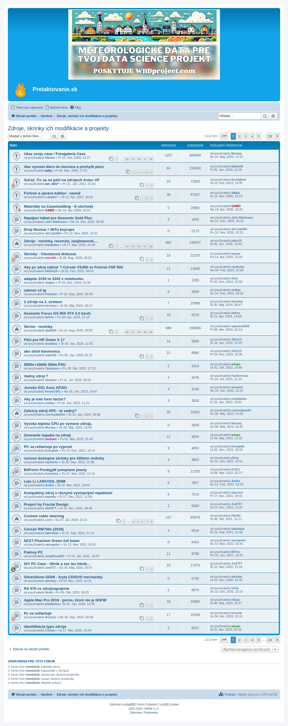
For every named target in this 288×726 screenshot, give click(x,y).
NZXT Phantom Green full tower (52, 541)
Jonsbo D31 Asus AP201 (45, 388)
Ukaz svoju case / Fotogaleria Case (55, 154)
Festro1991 (53, 391)
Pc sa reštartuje (37, 613)
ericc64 (50, 257)
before (49, 317)
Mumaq (236, 153)
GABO (49, 210)
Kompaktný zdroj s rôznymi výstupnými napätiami (68, 493)
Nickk (49, 592)
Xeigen (50, 282)
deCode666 (53, 233)
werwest (236, 387)
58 (151, 246)
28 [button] (270, 136)
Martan (50, 157)
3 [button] (246, 136)
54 (126, 246)
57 (144, 246)
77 (144, 159)
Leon (48, 519)
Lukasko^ (51, 197)
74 (126, 159)
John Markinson (56, 221)
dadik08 (50, 330)
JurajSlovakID (54, 556)
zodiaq (235, 290)
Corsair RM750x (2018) (44, 529)
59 (144, 332)
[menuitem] (27, 107)
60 (151, 332)
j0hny (234, 458)
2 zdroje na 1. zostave (43, 302)
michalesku (239, 398)
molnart (50, 439)
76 (139, 159)
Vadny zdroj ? (36, 376)
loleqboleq (52, 245)
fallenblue (51, 533)
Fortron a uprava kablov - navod (52, 193)
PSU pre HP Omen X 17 (44, 340)
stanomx (237, 492)
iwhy (48, 170)
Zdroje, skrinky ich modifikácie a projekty (58, 128)
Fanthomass (239, 375)
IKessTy (50, 617)
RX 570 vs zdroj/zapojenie (46, 588)
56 (139, 246)
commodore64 (55, 414)
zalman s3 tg (35, 290)
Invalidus (51, 343)
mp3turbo (237, 266)
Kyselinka (51, 473)
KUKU (235, 469)
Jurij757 (236, 504)
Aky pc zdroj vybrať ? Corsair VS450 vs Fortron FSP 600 (73, 267)
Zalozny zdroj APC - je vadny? (50, 411)
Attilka (235, 192)
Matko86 (237, 166)
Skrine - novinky (38, 326)
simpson (51, 380)
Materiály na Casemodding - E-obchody (58, 206)
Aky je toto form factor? (45, 399)
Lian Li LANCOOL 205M (45, 481)
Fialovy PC (33, 552)
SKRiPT (50, 508)
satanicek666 (240, 326)
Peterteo (51, 294)
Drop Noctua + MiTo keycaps (49, 229)
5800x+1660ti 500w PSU (45, 364)
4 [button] (252, 136)
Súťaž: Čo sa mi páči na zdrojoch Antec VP (62, 180)
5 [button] (259, 136)
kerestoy (51, 305)
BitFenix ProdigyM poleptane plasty (55, 470)
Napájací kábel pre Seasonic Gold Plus (58, 218)
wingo (235, 364)
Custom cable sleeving (44, 516)
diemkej (50, 580)
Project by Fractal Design (46, 504)
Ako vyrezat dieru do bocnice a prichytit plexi (64, 167)
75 (133, 159)
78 (151, 159)
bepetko (50, 496)
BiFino (235, 552)
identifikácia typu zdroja (45, 626)
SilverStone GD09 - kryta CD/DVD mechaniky (63, 577)
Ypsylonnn (52, 368)
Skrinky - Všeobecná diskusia (50, 254)
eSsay (235, 599)
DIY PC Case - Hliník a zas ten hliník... (57, 564)
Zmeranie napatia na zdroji (47, 435)
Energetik (51, 450)
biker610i (51, 271)
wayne (235, 253)
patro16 (236, 240)
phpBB (129, 704)
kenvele (236, 613)
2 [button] (239, 136)
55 (133, 246)
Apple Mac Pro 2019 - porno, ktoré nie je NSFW (65, 600)
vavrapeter (52, 544)
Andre (49, 485)
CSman (50, 630)
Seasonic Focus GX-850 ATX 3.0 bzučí (57, 313)
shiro (234, 278)
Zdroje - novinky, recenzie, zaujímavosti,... (61, 241)
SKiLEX (236, 339)
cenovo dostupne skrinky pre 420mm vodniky (64, 458)
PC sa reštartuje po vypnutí (48, 447)
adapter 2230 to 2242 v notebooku (54, 279)
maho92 (50, 355)
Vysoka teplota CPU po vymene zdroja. (58, 424)
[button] (224, 136)
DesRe (236, 515)
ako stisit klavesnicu (42, 351)
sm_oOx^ (52, 183)
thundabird (238, 179)
